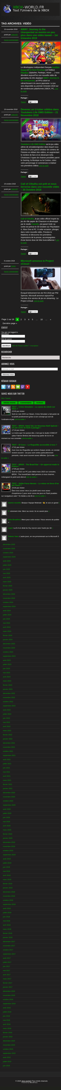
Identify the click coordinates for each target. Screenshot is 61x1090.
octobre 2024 (8, 602)
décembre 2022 (9, 693)
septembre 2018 (9, 904)
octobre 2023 (8, 652)
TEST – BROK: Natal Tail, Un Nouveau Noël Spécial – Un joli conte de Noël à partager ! (35, 427)
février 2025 (7, 586)
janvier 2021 (7, 788)
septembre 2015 (9, 1053)
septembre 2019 (9, 855)
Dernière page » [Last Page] (10, 323)
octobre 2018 (8, 900)
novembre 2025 (9, 549)
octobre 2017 (8, 950)
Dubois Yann (13, 536)
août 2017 (7, 958)
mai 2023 (6, 673)
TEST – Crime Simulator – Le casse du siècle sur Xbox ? (33, 408)
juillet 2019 (7, 863)
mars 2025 (7, 582)
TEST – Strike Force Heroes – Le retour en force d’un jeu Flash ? (35, 484)
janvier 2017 (7, 987)
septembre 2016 (9, 1004)
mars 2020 (7, 830)
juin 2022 (6, 718)
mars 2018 (7, 929)
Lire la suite (44, 166)
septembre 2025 (9, 557)
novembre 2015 (9, 1045)
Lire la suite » (20, 419)
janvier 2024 (7, 640)
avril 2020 (6, 826)
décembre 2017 (9, 942)
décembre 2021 (9, 743)
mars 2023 (7, 681)
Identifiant (5, 334)
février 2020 (7, 834)
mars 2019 (7, 879)
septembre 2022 (9, 706)
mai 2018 (6, 921)
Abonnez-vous (8, 375)
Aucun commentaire (11, 40)
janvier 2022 (7, 739)
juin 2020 (6, 817)
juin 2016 (6, 1016)
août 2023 (7, 660)
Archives (39, 403)
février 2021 (7, 784)
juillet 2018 (7, 913)
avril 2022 (6, 726)
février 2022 (7, 735)
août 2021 (7, 760)
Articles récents (9, 403)
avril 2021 (6, 776)
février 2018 (7, 933)
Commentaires (25, 403)
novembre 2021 (9, 747)
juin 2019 (6, 867)
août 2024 (7, 611)
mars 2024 (7, 631)
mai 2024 (6, 623)
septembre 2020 (9, 805)
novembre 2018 (9, 896)
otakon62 (14, 35)
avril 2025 (6, 577)
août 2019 (7, 859)
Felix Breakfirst (14, 520)
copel (10, 528)
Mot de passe (6, 339)
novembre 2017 (9, 946)
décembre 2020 (9, 793)
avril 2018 (6, 925)
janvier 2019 (7, 888)
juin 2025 (6, 569)
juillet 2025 (7, 565)
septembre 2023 (9, 656)
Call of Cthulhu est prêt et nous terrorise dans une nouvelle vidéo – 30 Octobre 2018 (40, 187)
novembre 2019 (9, 846)
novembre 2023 (9, 648)
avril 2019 (6, 875)
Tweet (23, 102)
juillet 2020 (7, 813)
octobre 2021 (8, 751)
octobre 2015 (8, 1049)
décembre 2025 (9, 544)
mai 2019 (6, 871)
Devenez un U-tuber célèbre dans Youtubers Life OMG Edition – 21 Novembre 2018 (40, 112)
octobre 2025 (8, 553)
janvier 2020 (7, 838)
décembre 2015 (9, 1041)
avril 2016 (6, 1024)
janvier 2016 (7, 1037)
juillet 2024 (7, 615)
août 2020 (7, 809)
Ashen (13, 266)
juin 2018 (6, 917)
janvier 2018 (7, 937)
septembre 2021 (9, 755)
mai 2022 (6, 722)
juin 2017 (6, 966)
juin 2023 (6, 669)
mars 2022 (7, 731)
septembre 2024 (9, 606)
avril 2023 (6, 677)
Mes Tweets (6, 398)
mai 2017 (6, 970)
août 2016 (7, 1008)
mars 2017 (7, 979)
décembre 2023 (9, 644)
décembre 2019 (9, 842)
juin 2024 (6, 619)
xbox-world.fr (26, 1081)
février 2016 (7, 1033)
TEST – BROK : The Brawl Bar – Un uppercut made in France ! (35, 465)
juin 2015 (6, 1066)
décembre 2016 (9, 991)
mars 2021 (7, 780)
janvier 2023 (7, 689)
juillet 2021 (7, 764)
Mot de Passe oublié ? (20, 346)
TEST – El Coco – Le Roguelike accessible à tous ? (34, 445)
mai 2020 (6, 822)
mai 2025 (6, 573)
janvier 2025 (7, 590)
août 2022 (7, 710)
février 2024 (7, 635)
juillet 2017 (7, 962)
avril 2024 (6, 627)
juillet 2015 (7, 1062)
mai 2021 (6, 772)
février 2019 (7, 884)
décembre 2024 (9, 594)
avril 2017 (6, 975)
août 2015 (7, 1057)
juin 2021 (6, 768)
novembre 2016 (9, 995)
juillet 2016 (7, 1012)
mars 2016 (7, 1028)
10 (41, 319)
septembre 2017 (9, 954)
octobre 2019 (8, 851)
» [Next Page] (50, 319)
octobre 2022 (8, 702)
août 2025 (7, 561)
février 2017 (7, 983)
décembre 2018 (9, 892)
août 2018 (7, 908)
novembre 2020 (9, 797)
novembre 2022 (9, 697)
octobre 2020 (8, 801)
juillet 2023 (7, 664)
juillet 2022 (7, 714)
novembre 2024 (9, 598)
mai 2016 (6, 1020)
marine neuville (14, 503)
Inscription (34, 346)
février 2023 (7, 685)
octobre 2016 (8, 999)
